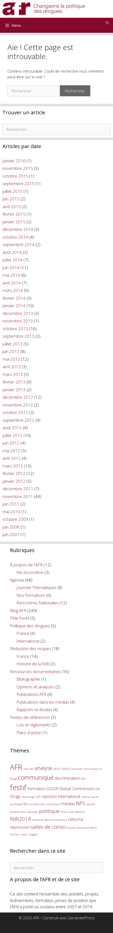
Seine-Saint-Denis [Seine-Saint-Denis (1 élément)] (86, 827)
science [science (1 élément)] (71, 827)
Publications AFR (31, 694)
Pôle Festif (19, 618)
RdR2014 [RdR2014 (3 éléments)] (20, 818)
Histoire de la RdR (32, 664)
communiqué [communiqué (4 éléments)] (36, 777)
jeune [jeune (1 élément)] (95, 797)
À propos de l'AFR (26, 565)
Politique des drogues (30, 626)
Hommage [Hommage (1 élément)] (28, 797)
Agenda (17, 580)
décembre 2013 (17, 313)
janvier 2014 (13, 305)
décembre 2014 (17, 229)
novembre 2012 (17, 405)
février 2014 (13, 298)
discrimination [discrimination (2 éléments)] (67, 778)
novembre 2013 (17, 321)
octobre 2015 (15, 176)
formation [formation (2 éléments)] (36, 788)
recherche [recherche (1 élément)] (38, 820)
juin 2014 (10, 267)
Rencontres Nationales (37, 603)
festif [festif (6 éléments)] (18, 787)
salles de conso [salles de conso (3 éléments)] (48, 826)
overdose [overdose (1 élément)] (15, 812)
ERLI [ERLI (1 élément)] (83, 778)
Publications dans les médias (42, 702)
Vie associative (29, 572)
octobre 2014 (15, 237)
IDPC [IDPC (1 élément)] (38, 797)
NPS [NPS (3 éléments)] (80, 803)
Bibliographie (28, 679)
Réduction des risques (30, 648)
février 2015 (13, 214)
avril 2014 (11, 283)
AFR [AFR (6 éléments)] (16, 767)
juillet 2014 (12, 260)
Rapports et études (34, 709)
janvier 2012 (13, 481)
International (27, 641)
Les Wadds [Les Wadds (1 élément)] (16, 804)
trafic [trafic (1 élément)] (24, 834)
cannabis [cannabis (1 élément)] (77, 769)
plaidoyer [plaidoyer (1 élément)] (32, 812)
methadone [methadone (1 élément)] (53, 804)
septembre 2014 (18, 244)
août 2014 (12, 252)
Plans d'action (28, 732)
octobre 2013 (15, 328)
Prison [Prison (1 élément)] (64, 812)
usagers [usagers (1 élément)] (32, 834)
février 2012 (13, 473)
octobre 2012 (15, 412)
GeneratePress (81, 917)
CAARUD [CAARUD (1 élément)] (66, 769)
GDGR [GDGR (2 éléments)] (52, 788)
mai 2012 (11, 450)
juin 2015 (10, 199)
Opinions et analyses (35, 687)
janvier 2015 (13, 222)
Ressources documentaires (35, 671)
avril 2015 (11, 206)
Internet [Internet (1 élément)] (86, 797)
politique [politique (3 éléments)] (49, 810)
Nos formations (30, 595)
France (22, 633)
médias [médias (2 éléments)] (68, 803)
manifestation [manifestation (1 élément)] (36, 804)
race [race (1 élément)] (71, 812)
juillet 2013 (12, 344)
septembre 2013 (18, 336)
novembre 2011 (17, 496)
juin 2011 (10, 504)
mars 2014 (12, 290)
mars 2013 (12, 374)
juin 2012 (10, 443)
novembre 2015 (17, 168)
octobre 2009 (15, 519)
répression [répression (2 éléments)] (19, 827)
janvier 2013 (13, 389)
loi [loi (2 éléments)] (25, 803)
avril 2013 (11, 366)
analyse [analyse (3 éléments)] (43, 767)
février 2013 (13, 382)
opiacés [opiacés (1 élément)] (90, 804)
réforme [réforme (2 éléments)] (75, 819)
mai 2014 (11, 275)
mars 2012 (12, 466)
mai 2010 (11, 512)
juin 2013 (10, 351)
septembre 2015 (18, 183)
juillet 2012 (12, 435)
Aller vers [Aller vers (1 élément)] (28, 769)
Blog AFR (18, 610)
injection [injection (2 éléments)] (49, 796)
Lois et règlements (33, 725)
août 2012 (12, 427)
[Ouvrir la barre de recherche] (107, 23)
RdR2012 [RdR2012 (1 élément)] (80, 812)
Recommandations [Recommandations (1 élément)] (56, 820)
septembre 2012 (18, 420)
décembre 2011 (17, 489)
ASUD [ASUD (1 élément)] (56, 769)
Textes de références (30, 717)
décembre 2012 (17, 397)
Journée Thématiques (36, 587)
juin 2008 (10, 527)
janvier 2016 (13, 161)
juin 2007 (10, 534)
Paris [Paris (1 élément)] (23, 812)
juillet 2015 (12, 191)
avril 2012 (11, 458)
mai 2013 (11, 359)
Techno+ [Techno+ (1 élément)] (15, 834)
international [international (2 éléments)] (69, 796)
